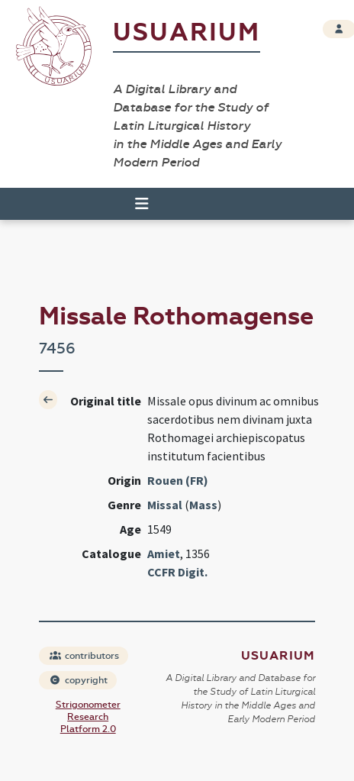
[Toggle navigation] (135, 204)
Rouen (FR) (177, 480)
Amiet (163, 553)
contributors (84, 655)
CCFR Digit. (177, 571)
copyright (79, 680)
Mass (203, 504)
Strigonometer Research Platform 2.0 (88, 716)
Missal (164, 504)
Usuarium (186, 32)
